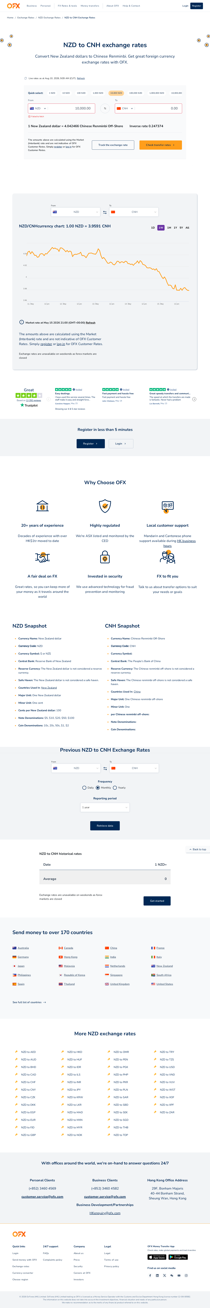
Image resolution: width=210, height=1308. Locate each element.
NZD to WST (167, 1090)
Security (78, 1266)
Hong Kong (70, 957)
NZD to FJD (27, 1127)
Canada (68, 948)
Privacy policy (111, 1266)
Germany (23, 957)
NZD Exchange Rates (49, 17)
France (161, 948)
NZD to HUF (74, 1059)
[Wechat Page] (171, 1275)
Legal (107, 1253)
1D (153, 227)
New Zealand (49, 688)
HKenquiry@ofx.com (105, 1213)
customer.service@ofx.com (42, 1196)
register (58, 146)
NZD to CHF (28, 1082)
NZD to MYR (74, 1127)
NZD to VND (167, 1074)
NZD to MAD (75, 1112)
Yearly (122, 788)
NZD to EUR (28, 1120)
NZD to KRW (75, 1097)
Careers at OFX (82, 1273)
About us (79, 1253)
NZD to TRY (167, 1052)
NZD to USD (167, 1067)
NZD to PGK (121, 1067)
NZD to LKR (74, 1105)
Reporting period (105, 798)
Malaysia (69, 966)
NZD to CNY (28, 1090)
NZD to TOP (121, 1135)
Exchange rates (20, 1266)
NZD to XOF (167, 1097)
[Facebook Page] (150, 1275)
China (137, 692)
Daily (91, 788)
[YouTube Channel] (179, 1275)
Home (10, 17)
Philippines (24, 975)
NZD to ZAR (167, 1112)
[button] (52, 93)
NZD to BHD (28, 1067)
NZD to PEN (121, 1059)
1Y (175, 227)
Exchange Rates (25, 17)
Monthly (106, 788)
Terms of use (111, 1259)
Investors (79, 1279)
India (113, 957)
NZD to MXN (75, 1120)
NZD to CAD (28, 1074)
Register (196, 5)
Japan (21, 966)
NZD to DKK (28, 1105)
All (187, 227)
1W (161, 228)
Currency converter (22, 1273)
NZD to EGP (28, 1112)
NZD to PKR (121, 1082)
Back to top (198, 849)
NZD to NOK (74, 1135)
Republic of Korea (74, 975)
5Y (181, 227)
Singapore (116, 975)
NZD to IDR (74, 1067)
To (116, 100)
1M (169, 227)
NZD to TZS (167, 1059)
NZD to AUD (28, 1059)
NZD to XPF (167, 1105)
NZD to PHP (121, 1074)
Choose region (20, 1279)
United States (165, 984)
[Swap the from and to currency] (105, 108)
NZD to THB (121, 1127)
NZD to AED (28, 1052)
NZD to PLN (121, 1090)
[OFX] (13, 6)
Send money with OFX (24, 1259)
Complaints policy (52, 1259)
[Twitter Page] (164, 1275)
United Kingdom (120, 984)
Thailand (69, 984)
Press (77, 1259)
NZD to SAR (121, 1097)
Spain (21, 984)
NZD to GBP (28, 1135)
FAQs (46, 1253)
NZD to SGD (121, 1120)
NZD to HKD (74, 1052)
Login (15, 1253)
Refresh (81, 78)
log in (68, 146)
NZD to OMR (121, 1052)
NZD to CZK (28, 1097)
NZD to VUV (167, 1082)
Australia (23, 948)
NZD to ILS (73, 1074)
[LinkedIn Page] (157, 1275)
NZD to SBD (121, 1105)
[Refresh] (25, 78)
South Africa (164, 975)
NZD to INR (74, 1082)
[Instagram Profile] (186, 1275)
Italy (159, 957)
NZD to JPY (74, 1090)
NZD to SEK (121, 1112)
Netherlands (117, 966)
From (30, 100)
